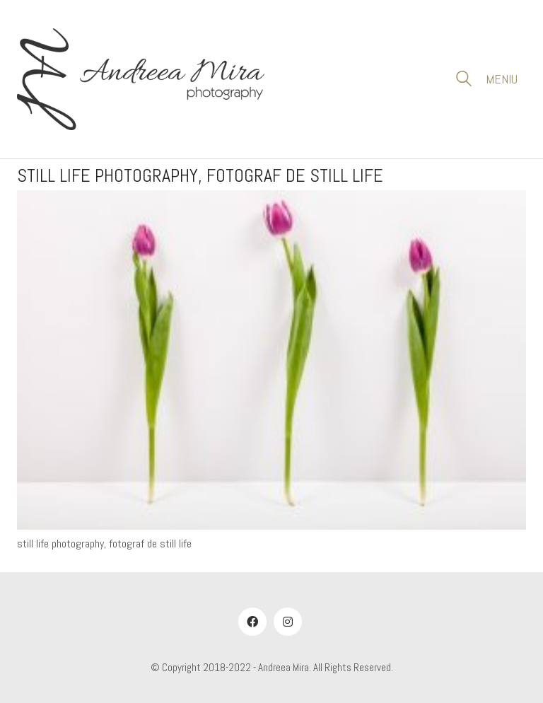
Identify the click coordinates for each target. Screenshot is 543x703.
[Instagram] (288, 622)
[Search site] (464, 81)
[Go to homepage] (140, 79)
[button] (506, 79)
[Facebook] (252, 622)
